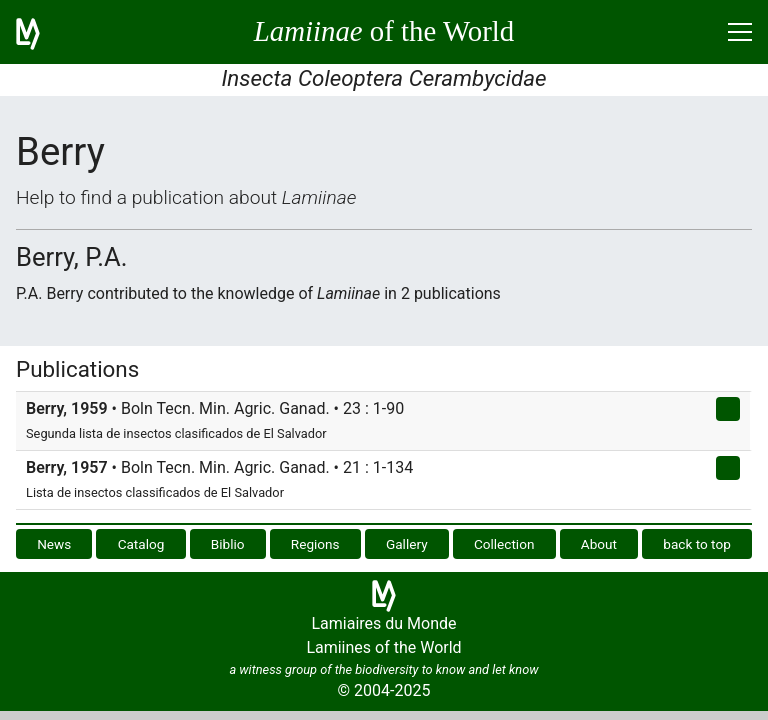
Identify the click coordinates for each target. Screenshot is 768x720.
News (54, 544)
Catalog (141, 544)
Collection (504, 544)
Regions (315, 544)
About (599, 544)
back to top (697, 544)
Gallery (407, 544)
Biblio (228, 544)
